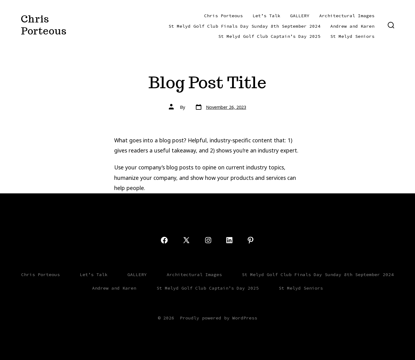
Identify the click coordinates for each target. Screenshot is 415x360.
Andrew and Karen (352, 26)
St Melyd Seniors (352, 36)
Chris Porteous (223, 15)
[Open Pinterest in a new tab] (250, 240)
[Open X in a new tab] (186, 240)
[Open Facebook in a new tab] (164, 240)
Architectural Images (346, 15)
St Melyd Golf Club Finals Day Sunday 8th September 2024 (244, 26)
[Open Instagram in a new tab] (208, 240)
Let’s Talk (266, 15)
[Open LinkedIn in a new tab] (229, 240)
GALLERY (299, 15)
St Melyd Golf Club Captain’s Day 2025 (269, 36)
